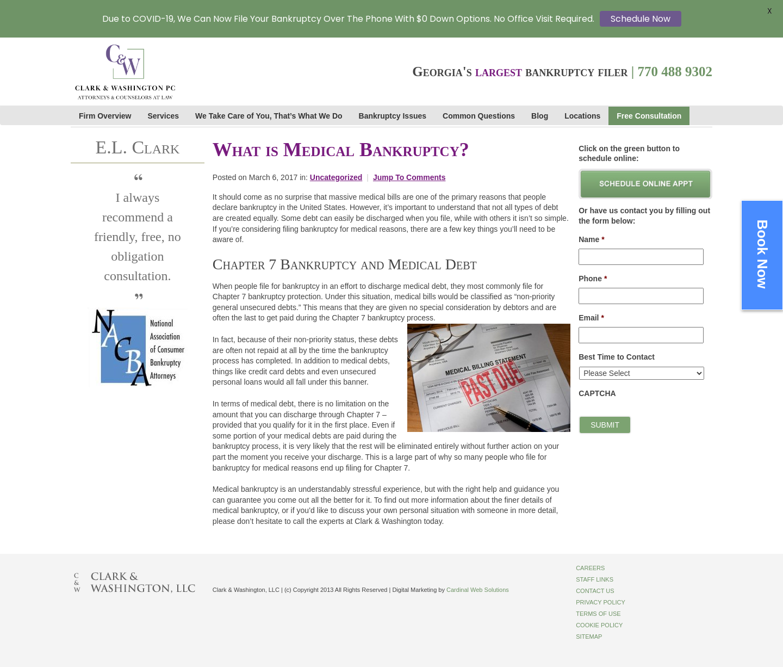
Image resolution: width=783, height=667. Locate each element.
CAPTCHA (597, 393)
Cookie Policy (599, 625)
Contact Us (595, 591)
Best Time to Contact (617, 357)
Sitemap (589, 636)
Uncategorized (336, 177)
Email (591, 317)
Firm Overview (105, 116)
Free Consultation (649, 116)
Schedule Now (640, 19)
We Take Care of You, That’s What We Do (268, 116)
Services (163, 116)
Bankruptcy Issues (393, 116)
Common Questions (479, 116)
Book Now (762, 253)
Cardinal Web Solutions (477, 589)
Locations (582, 116)
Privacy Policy (600, 602)
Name (592, 239)
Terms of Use (598, 613)
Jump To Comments (409, 177)
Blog (539, 116)
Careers (590, 568)
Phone (593, 278)
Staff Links (594, 579)
